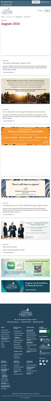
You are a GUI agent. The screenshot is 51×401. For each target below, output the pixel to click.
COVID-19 (3, 373)
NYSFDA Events (17, 331)
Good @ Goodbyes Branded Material (5, 386)
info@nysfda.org (6, 2)
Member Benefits (31, 333)
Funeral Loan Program (30, 373)
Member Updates (18, 354)
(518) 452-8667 (38, 322)
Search (48, 331)
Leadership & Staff (5, 332)
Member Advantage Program (32, 339)
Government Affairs (32, 345)
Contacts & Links (32, 349)
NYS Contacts (17, 369)
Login (40, 10)
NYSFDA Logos (4, 379)
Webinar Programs (18, 340)
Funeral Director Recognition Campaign (5, 370)
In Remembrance (5, 341)
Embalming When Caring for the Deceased (31, 368)
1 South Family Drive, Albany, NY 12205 (25, 319)
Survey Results (4, 381)
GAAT (29, 347)
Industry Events (18, 346)
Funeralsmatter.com (32, 371)
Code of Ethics (4, 330)
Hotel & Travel (18, 335)
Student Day (17, 344)
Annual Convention (19, 333)
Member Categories (32, 335)
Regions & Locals (5, 336)
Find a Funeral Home (32, 365)
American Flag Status (17, 371)
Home (2, 17)
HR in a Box (3, 367)
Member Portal (45, 2)
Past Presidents (5, 334)
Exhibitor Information (18, 338)
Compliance (4, 365)
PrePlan (3, 345)
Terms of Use (27, 397)
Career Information (19, 367)
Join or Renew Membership (30, 330)
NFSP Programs (17, 342)
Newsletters (19, 17)
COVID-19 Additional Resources (4, 376)
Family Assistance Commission (5, 338)
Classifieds (16, 365)
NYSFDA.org (36, 2)
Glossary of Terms (18, 374)
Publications (17, 358)
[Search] (42, 331)
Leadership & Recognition (30, 342)
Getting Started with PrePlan (32, 351)
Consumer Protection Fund (5, 383)
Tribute (3, 347)
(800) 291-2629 (6, 5)
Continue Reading (8, 72)
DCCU (2, 343)
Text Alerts (3, 388)
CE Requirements (18, 348)
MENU (47, 11)
